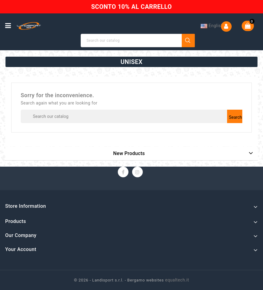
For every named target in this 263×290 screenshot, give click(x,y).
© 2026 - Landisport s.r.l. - (100, 280)
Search (188, 40)
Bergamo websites (145, 280)
